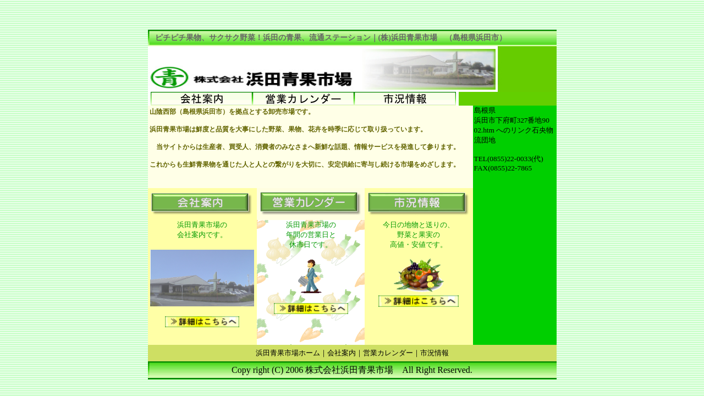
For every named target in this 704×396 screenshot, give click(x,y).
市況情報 (434, 353)
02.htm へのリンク (503, 130)
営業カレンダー (388, 353)
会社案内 (341, 353)
